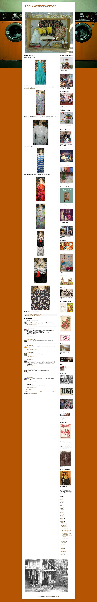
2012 (62, 518)
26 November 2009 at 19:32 (31, 356)
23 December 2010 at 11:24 (31, 387)
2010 (62, 521)
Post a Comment (28, 389)
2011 (62, 519)
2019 (62, 508)
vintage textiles (38, 315)
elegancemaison (30, 339)
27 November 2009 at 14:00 (31, 373)
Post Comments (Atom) (33, 393)
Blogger (57, 596)
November (64, 525)
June (63, 545)
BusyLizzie (29, 359)
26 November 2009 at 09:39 (31, 324)
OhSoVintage (29, 352)
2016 (62, 512)
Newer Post (27, 391)
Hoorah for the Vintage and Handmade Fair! (66, 534)
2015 (62, 514)
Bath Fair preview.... (65, 526)
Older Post (54, 391)
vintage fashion (33, 315)
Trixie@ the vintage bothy (31, 320)
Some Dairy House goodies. (66, 530)
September (64, 541)
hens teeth (29, 345)
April (63, 548)
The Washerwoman (40, 6)
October (63, 539)
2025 (62, 499)
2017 (62, 511)
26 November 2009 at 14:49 (31, 342)
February (63, 551)
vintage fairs (29, 315)
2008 (62, 554)
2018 (62, 509)
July (63, 544)
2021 (62, 505)
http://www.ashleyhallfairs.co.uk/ (30, 88)
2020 (62, 506)
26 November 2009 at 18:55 (31, 349)
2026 (62, 498)
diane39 (50, 596)
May (63, 547)
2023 (62, 502)
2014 (62, 515)
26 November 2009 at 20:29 (31, 365)
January (63, 552)
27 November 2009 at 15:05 (31, 381)
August (63, 542)
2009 (62, 522)
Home (41, 391)
